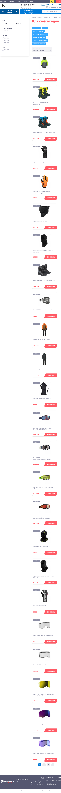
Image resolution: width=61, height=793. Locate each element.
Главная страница (37, 17)
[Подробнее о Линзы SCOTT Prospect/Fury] (44, 655)
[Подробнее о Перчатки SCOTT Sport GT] (44, 596)
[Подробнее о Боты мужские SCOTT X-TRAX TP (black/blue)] (44, 123)
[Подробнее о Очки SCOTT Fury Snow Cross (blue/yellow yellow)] (44, 478)
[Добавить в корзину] (51, 79)
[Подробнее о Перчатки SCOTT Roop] (44, 152)
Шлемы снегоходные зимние (40, 34)
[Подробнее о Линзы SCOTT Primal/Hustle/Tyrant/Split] (44, 626)
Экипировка (47, 17)
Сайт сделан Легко (47, 790)
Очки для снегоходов (38, 31)
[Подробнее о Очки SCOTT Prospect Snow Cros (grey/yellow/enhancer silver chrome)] (44, 448)
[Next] (52, 764)
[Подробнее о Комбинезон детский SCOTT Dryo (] (44, 360)
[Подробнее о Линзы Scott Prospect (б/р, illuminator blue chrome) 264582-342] (44, 744)
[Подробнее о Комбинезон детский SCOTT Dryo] (44, 330)
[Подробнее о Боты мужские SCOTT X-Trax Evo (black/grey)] (44, 271)
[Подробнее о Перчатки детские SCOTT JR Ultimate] (44, 389)
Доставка (18, 1)
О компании (10, 1)
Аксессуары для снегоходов (40, 40)
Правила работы (13, 790)
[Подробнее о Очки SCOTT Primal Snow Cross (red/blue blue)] (44, 300)
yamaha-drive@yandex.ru (51, 783)
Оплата (25, 1)
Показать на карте (26, 7)
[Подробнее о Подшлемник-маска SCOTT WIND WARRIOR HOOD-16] (44, 567)
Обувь (45, 28)
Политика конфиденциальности (30, 790)
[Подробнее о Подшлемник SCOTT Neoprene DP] (44, 537)
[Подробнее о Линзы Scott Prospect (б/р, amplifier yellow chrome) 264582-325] (44, 685)
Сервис (31, 1)
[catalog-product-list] (42, 48)
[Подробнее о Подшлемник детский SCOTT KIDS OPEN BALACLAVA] (44, 241)
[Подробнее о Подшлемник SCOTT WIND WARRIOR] (44, 212)
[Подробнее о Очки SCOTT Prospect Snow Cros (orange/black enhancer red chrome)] (44, 507)
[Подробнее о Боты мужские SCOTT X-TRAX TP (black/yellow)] (44, 93)
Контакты (3, 1)
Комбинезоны (36, 28)
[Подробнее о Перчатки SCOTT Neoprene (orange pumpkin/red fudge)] (44, 182)
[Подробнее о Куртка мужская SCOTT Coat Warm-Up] (44, 64)
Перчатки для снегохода (39, 37)
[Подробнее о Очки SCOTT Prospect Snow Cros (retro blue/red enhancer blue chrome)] (44, 419)
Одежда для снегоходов (39, 43)
